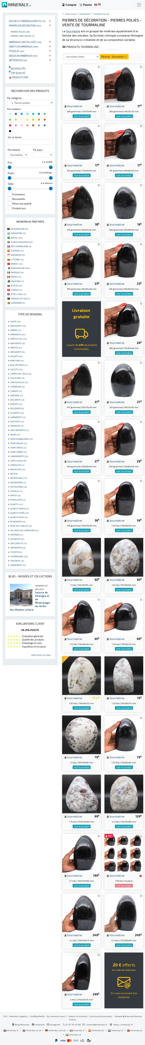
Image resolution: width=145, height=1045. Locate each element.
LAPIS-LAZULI (18, 460)
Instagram (53, 1024)
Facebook (38, 1024)
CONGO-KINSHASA (22, 242)
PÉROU (16, 276)
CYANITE (16, 391)
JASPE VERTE (18, 447)
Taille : (11, 183)
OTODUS (16, 491)
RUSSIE (16, 285)
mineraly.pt (134, 1030)
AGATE (15, 321)
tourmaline (73, 106)
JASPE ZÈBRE (18, 452)
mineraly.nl (116, 1030)
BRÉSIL (17, 237)
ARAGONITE (17, 352)
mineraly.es (96, 1030)
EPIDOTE (16, 404)
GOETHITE (17, 421)
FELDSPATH (17, 408)
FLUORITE (17, 413)
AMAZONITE (18, 325)
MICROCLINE (18, 478)
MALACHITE (17, 469)
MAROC (17, 263)
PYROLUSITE (18, 499)
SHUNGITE (17, 539)
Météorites (18, 60)
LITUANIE (17, 259)
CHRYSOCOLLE (19, 382)
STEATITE (16, 552)
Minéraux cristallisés (25, 42)
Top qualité (17, 72)
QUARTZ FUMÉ (19, 513)
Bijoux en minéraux (23, 55)
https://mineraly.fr (123, 1024)
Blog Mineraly (21, 1024)
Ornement (85, 14)
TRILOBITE (17, 560)
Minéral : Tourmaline (114, 56)
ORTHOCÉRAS (18, 486)
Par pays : (38, 149)
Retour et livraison (78, 1016)
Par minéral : (14, 149)
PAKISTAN (17, 281)
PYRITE (15, 495)
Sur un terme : (15, 137)
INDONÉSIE (18, 255)
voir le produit (81, 116)
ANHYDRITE (17, 343)
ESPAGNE (17, 250)
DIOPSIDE (16, 395)
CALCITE (16, 369)
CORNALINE (17, 386)
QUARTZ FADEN (19, 508)
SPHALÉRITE (17, 547)
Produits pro (18, 77)
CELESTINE (17, 378)
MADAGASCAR (20, 268)
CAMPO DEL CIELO (20, 373)
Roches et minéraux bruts (27, 20)
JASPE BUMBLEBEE (21, 439)
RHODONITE (17, 521)
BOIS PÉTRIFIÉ (19, 365)
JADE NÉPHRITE (19, 430)
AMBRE (15, 330)
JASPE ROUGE (18, 443)
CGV (5, 1016)
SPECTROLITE (18, 543)
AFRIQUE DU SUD (20, 298)
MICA (14, 473)
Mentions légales (18, 1016)
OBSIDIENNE (18, 482)
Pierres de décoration (25, 25)
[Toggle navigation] (139, 4)
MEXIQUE (17, 272)
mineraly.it (77, 1030)
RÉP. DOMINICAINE (21, 246)
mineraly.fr (11, 1030)
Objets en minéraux (23, 46)
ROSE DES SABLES (21, 525)
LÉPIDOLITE (17, 465)
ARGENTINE (18, 233)
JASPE (15, 434)
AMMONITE (17, 334)
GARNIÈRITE (18, 417)
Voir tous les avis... (41, 655)
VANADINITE (18, 565)
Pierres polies (20, 31)
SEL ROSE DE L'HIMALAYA (24, 530)
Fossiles (16, 51)
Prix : (10, 162)
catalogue (70, 14)
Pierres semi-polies (22, 36)
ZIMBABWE (18, 302)
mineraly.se (73, 1034)
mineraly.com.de (55, 1030)
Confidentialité (37, 1016)
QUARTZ (16, 504)
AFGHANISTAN (19, 229)
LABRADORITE (19, 456)
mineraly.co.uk (32, 1030)
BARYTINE (17, 360)
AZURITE (16, 356)
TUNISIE (16, 289)
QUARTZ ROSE (19, 517)
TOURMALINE (19, 556)
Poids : (11, 173)
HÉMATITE (16, 425)
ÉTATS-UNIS (18, 294)
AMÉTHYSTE (18, 338)
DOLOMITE (17, 399)
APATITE (16, 347)
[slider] (9, 167)
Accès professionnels (101, 1016)
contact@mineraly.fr (96, 1024)
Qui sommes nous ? (57, 1016)
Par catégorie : (15, 98)
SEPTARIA (16, 534)
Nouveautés (17, 68)
